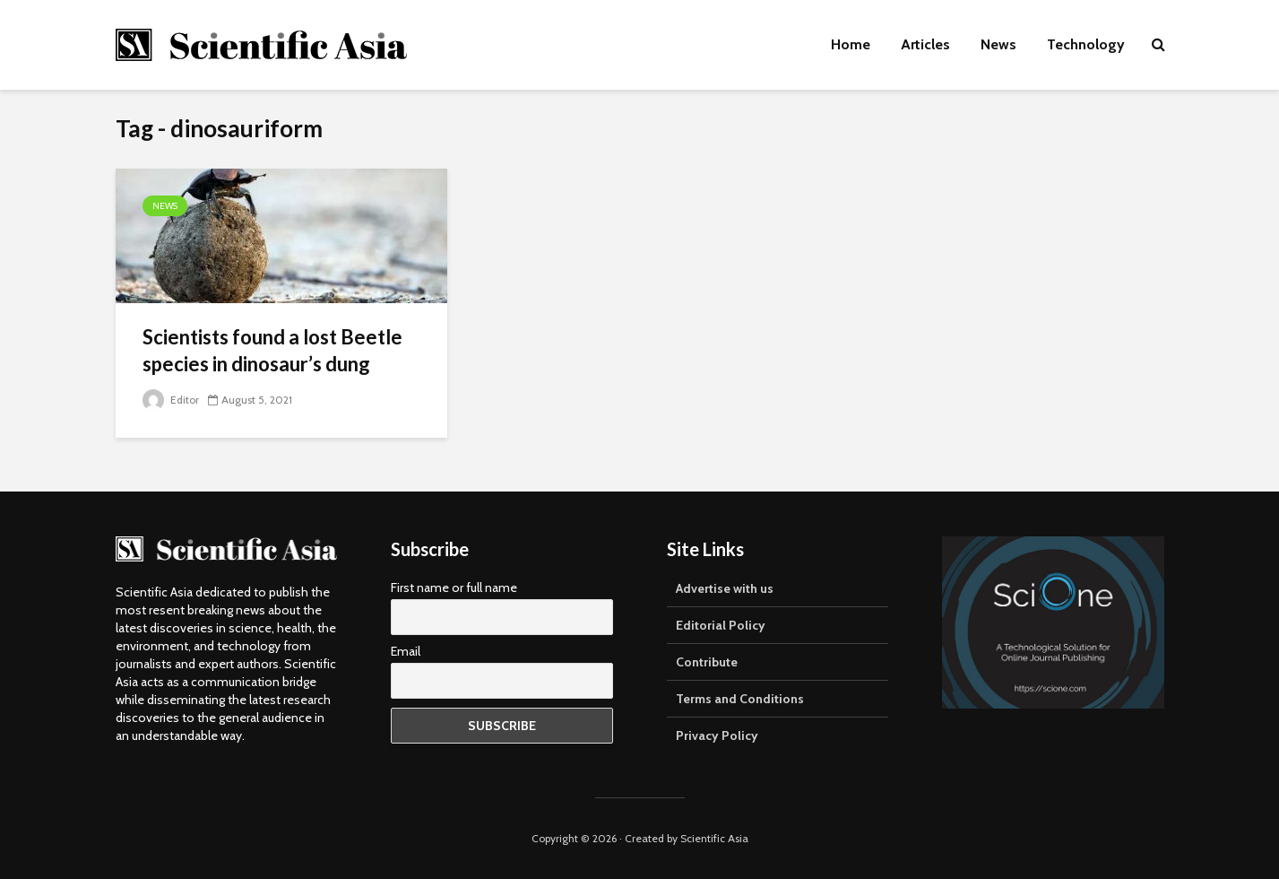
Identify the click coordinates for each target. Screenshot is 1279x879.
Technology (1086, 44)
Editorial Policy (720, 625)
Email (405, 651)
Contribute (707, 662)
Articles (925, 44)
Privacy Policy (717, 735)
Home (850, 44)
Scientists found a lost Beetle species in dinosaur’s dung (272, 350)
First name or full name (454, 587)
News (998, 44)
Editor (171, 399)
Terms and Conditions (740, 699)
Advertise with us (724, 588)
